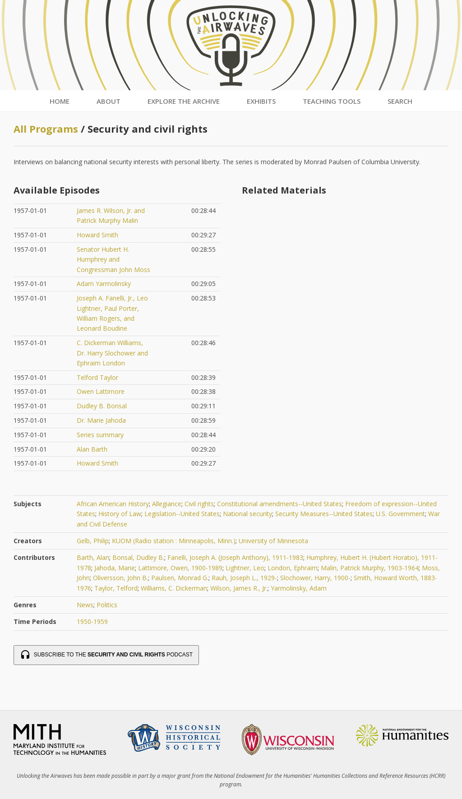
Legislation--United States (182, 513)
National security (247, 513)
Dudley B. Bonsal (102, 406)
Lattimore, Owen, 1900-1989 (180, 567)
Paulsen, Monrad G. (179, 577)
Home (59, 101)
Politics (107, 604)
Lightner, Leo (245, 567)
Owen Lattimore (101, 391)
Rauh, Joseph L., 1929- (244, 577)
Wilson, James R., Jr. (239, 588)
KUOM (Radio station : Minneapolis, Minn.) (174, 540)
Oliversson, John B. (120, 577)
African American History (113, 503)
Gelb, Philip (93, 540)
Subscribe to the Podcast (106, 655)
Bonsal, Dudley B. (138, 557)
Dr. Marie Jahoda (101, 420)
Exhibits (261, 101)
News (85, 604)
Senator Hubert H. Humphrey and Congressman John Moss (113, 259)
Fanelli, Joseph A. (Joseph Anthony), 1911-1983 (235, 557)
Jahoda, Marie (114, 567)
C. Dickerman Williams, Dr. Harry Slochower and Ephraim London (112, 352)
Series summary (100, 434)
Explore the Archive (184, 101)
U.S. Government (400, 513)
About (108, 101)
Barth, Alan (93, 557)
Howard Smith (97, 235)
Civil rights (199, 503)
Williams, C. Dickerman (174, 588)
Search (400, 101)
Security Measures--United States (324, 513)
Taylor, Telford (116, 588)
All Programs (46, 128)
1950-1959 (92, 621)
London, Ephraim (293, 567)
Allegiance (166, 503)
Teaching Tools (331, 101)
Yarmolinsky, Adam (299, 588)
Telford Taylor (97, 377)
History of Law (119, 513)
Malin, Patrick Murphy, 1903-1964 (370, 567)
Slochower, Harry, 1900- (315, 577)
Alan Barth (92, 449)
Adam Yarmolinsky (104, 283)
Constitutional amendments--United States (279, 503)
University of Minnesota (273, 540)
